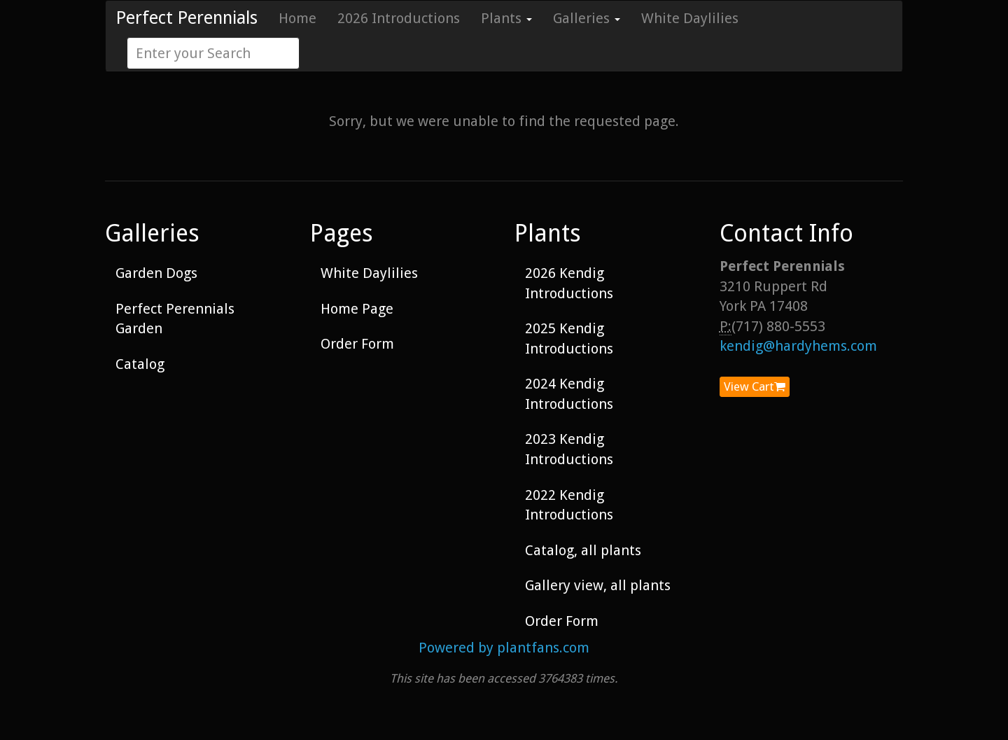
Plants (506, 18)
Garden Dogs (156, 273)
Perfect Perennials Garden (174, 318)
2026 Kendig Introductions (569, 283)
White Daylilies (689, 18)
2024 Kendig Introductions (569, 393)
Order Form (357, 343)
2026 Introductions (398, 18)
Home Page (357, 308)
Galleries (586, 18)
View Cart (754, 386)
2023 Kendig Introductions (569, 449)
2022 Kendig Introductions (569, 505)
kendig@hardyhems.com (798, 345)
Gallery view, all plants (598, 585)
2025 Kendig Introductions (569, 338)
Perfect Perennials (187, 18)
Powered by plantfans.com (504, 647)
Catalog (139, 364)
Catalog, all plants (583, 550)
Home (297, 18)
